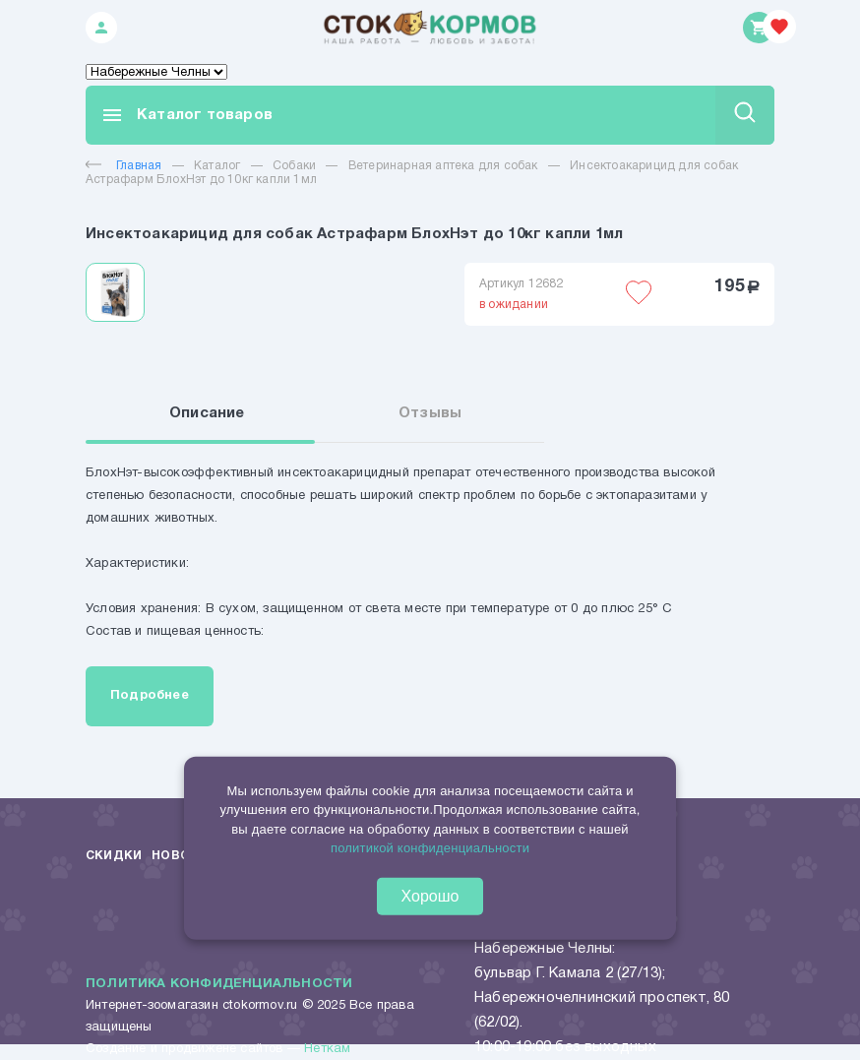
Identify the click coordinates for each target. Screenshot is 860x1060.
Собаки (294, 165)
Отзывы (430, 413)
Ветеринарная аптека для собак (443, 165)
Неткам (327, 1049)
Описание (207, 413)
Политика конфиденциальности (219, 984)
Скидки (114, 855)
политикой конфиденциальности (430, 848)
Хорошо (430, 895)
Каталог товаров (186, 115)
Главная (123, 165)
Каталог (217, 165)
